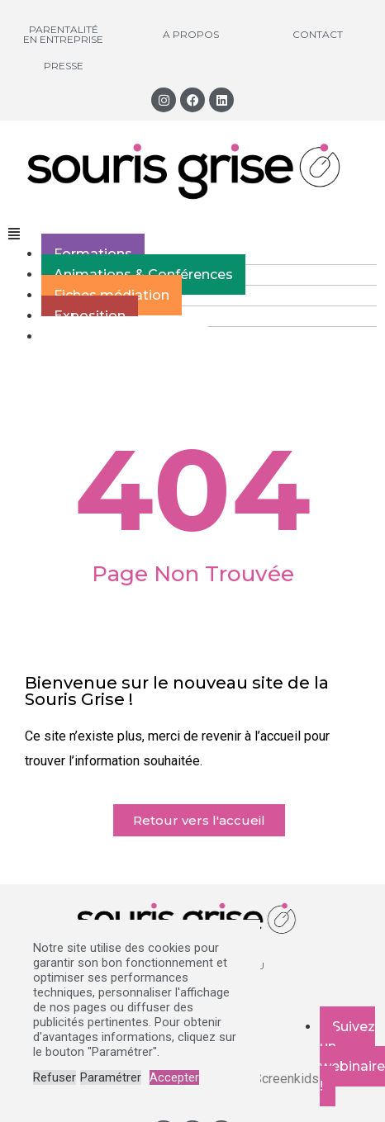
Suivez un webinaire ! (352, 1056)
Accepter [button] (174, 1077)
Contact (317, 34)
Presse (63, 65)
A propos (191, 34)
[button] (192, 234)
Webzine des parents (125, 336)
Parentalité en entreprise (63, 34)
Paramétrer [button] (110, 1077)
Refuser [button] (54, 1077)
